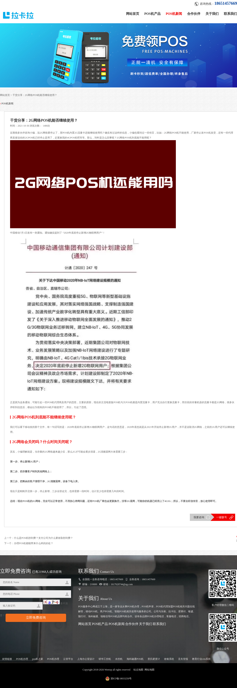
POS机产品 (152, 13)
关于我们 (212, 13)
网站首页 (132, 13)
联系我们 (230, 13)
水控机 (119, 660)
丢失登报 (183, 660)
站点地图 (138, 671)
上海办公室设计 (86, 660)
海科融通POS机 (135, 660)
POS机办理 (22, 660)
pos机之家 (37, 660)
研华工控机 (105, 660)
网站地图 (149, 671)
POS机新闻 (174, 13)
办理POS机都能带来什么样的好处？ (33, 544)
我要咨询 (198, 518)
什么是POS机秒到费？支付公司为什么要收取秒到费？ (43, 539)
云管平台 (68, 660)
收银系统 (169, 660)
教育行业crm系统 (201, 660)
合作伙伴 (193, 13)
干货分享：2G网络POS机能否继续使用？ (35, 95)
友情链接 (7, 660)
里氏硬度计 (154, 660)
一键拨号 (221, 518)
